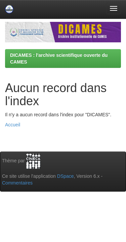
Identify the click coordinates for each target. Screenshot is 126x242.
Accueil (12, 124)
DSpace (65, 176)
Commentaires (17, 183)
